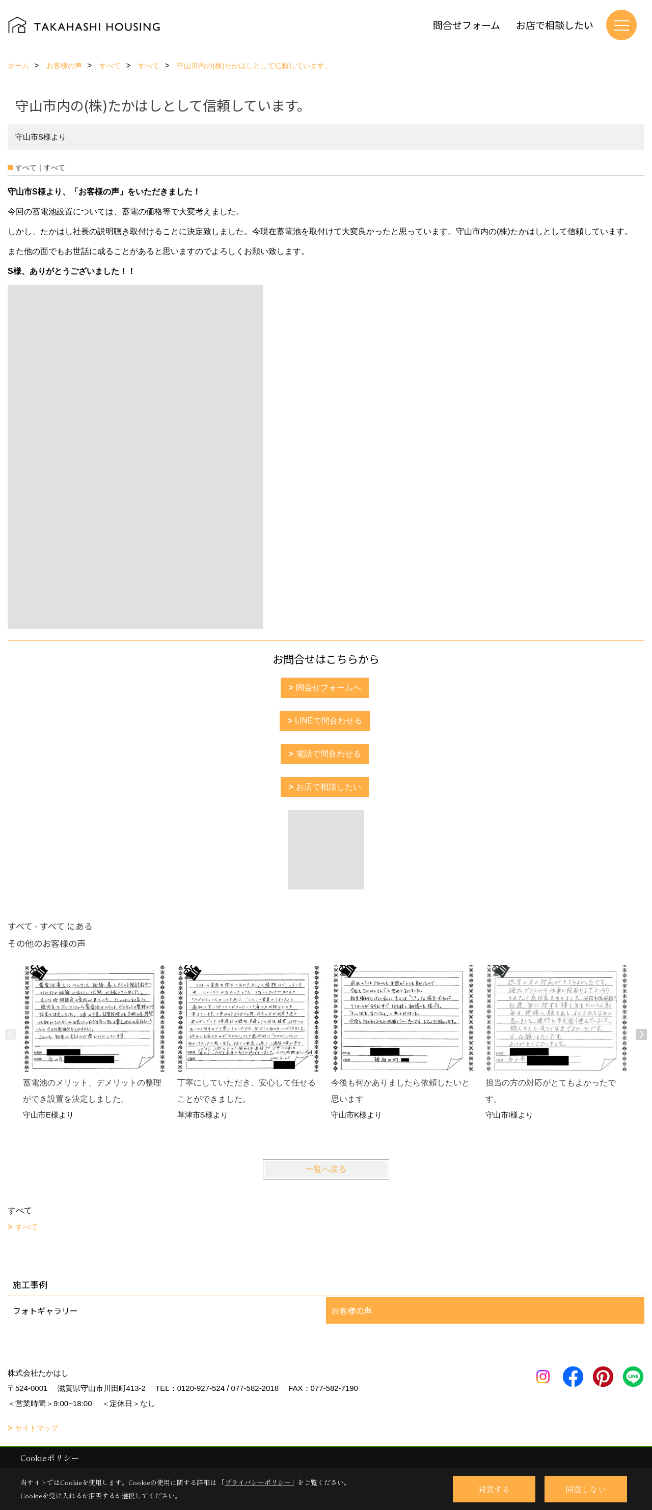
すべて (26, 1226)
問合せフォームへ (328, 687)
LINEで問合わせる (328, 720)
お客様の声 (351, 1310)
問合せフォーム (466, 25)
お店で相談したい (554, 25)
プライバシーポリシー (258, 1482)
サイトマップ (36, 1428)
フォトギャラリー (45, 1310)
